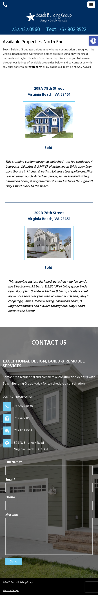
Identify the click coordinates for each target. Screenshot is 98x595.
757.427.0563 (23, 418)
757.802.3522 (23, 430)
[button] (93, 41)
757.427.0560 (23, 406)
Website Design (11, 590)
